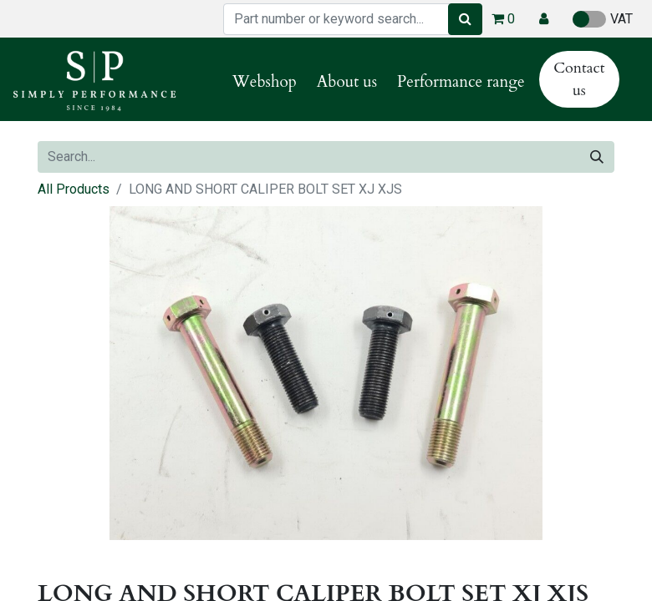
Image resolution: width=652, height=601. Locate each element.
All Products (74, 189)
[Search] (465, 19)
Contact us (578, 79)
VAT (603, 19)
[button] (544, 19)
